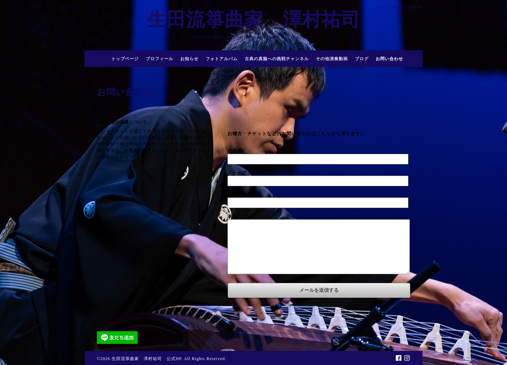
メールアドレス (246, 172)
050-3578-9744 (405, 7)
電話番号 (237, 194)
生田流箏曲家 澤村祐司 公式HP (146, 358)
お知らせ (189, 58)
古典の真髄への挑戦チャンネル (277, 58)
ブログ (362, 58)
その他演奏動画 (332, 58)
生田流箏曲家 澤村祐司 (263, 19)
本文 (232, 216)
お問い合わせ (389, 58)
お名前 (236, 150)
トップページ (125, 58)
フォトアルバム (222, 58)
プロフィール (159, 58)
